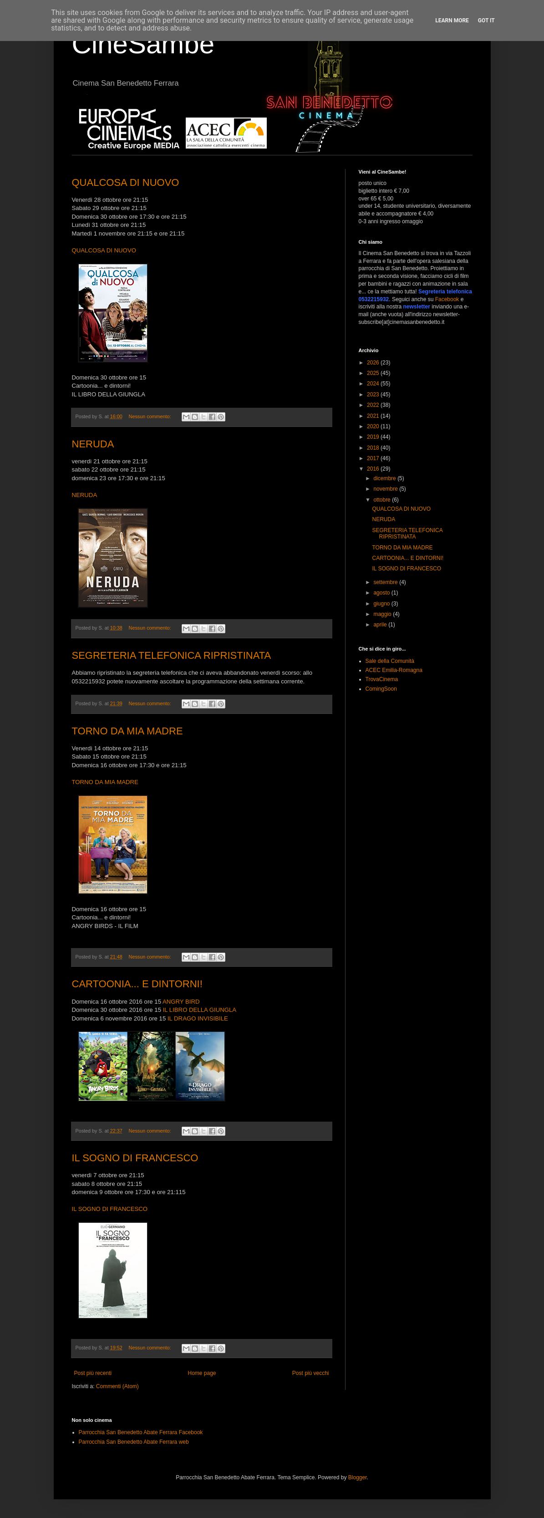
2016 (374, 469)
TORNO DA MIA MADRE (127, 731)
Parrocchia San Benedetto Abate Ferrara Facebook (141, 1432)
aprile (380, 624)
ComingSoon (381, 689)
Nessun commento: (151, 416)
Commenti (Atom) (117, 1386)
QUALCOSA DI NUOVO (125, 182)
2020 (374, 426)
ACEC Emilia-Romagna (394, 670)
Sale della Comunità (390, 661)
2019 (374, 437)
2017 (374, 458)
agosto (382, 593)
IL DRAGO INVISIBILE (198, 1018)
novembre (386, 489)
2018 (374, 448)
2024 (374, 383)
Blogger (357, 1477)
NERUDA (93, 444)
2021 (374, 416)
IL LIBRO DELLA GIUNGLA (200, 1009)
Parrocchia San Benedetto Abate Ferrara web (134, 1442)
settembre (386, 582)
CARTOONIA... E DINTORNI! (137, 984)
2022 (374, 405)
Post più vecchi (310, 1373)
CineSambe (143, 44)
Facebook (447, 299)
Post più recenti (93, 1373)
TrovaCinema (382, 679)
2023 (374, 394)
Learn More (452, 20)
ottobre (382, 500)
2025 (374, 373)
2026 (374, 362)
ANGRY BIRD (181, 1001)
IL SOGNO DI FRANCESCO (135, 1158)
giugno (382, 603)
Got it (486, 20)
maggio (383, 614)
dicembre (385, 478)
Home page (202, 1373)
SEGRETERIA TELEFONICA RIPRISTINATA (171, 655)
